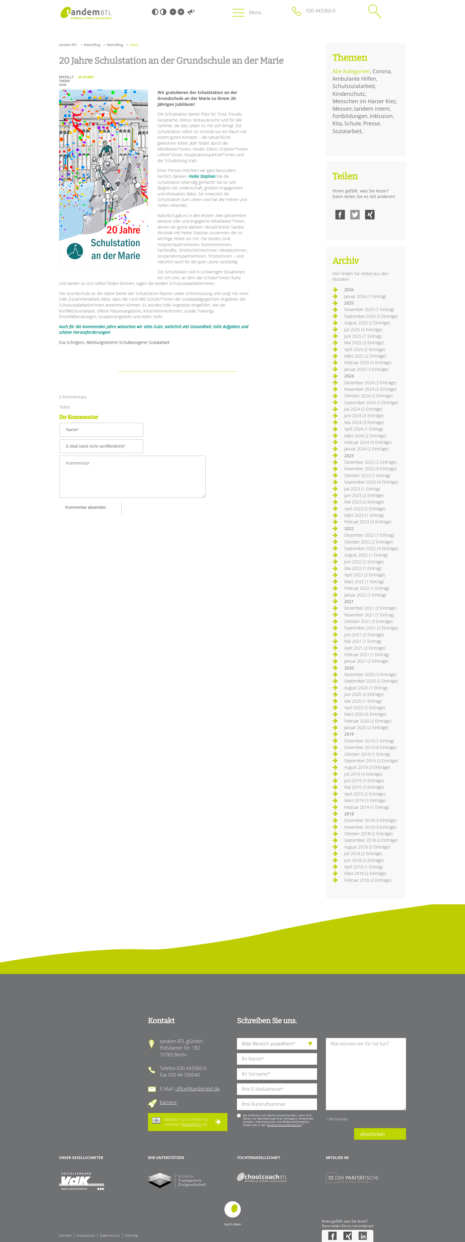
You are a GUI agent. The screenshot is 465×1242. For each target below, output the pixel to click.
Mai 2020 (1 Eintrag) (362, 701)
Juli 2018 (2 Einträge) (363, 853)
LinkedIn (363, 1236)
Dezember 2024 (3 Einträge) (370, 382)
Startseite (86, 13)
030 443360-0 (320, 10)
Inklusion (381, 115)
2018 (349, 814)
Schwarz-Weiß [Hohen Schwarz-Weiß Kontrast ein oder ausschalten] (155, 11)
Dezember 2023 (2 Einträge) (370, 462)
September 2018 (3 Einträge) (371, 840)
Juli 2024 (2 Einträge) (363, 409)
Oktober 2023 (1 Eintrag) (367, 475)
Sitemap (131, 1235)
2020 (349, 668)
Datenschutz (110, 1235)
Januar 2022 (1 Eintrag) (365, 595)
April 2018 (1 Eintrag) (363, 867)
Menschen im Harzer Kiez (364, 101)
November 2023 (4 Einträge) (370, 468)
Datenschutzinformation (284, 1125)
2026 (349, 289)
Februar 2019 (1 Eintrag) (366, 807)
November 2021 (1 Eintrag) (369, 615)
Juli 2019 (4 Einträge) (363, 774)
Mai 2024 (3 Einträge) (364, 422)
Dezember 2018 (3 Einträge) (370, 820)
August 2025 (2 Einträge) (367, 323)
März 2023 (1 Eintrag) (364, 515)
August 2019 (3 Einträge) (367, 767)
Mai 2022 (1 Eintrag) (362, 568)
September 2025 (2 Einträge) (371, 316)
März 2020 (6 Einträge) (365, 714)
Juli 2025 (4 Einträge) (363, 329)
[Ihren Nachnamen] (277, 1059)
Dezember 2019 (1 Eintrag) (369, 741)
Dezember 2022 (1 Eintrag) (369, 535)
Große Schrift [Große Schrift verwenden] (180, 11)
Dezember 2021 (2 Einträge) (370, 608)
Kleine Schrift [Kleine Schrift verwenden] (172, 11)
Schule (352, 123)
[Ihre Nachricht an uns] (366, 1074)
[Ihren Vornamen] (277, 1074)
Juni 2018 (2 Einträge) (364, 860)
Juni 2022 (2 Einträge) (364, 562)
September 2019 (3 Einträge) (371, 760)
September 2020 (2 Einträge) (371, 681)
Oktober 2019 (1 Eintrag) (367, 754)
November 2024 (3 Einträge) (370, 389)
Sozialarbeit (347, 131)
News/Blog (92, 44)
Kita (337, 123)
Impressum (86, 1235)
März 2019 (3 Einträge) (365, 800)
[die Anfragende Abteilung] (277, 1044)
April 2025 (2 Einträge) (364, 349)
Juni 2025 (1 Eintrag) (362, 336)
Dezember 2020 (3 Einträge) (370, 674)
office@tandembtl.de (197, 1088)
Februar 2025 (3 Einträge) (367, 362)
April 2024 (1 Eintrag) (363, 429)
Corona (381, 71)
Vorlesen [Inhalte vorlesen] (191, 11)
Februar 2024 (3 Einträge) (367, 442)
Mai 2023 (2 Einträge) (364, 502)
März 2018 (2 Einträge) (365, 873)
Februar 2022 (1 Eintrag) (366, 588)
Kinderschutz (348, 93)
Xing (370, 214)
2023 (349, 455)
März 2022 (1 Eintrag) (364, 581)
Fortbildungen (349, 115)
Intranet (65, 1235)
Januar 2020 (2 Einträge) (366, 727)
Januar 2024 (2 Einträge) (366, 449)
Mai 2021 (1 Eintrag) (362, 641)
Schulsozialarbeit (353, 86)
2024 (349, 376)
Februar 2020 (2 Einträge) (367, 721)
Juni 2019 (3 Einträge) (364, 780)
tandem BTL (68, 44)
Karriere (168, 1102)
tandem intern (372, 108)
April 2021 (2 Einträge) (364, 648)
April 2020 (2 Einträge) (364, 707)
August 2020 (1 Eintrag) (366, 688)
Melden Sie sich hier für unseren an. (186, 1122)
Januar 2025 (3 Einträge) (366, 369)
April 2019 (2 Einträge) (364, 794)
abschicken (372, 1134)
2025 (349, 303)
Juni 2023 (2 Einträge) (364, 495)
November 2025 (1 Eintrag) (369, 309)
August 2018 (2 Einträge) (367, 847)
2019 (349, 734)
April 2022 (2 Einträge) (364, 575)
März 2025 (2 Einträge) (365, 356)
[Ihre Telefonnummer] (277, 1104)
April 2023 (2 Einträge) (364, 508)
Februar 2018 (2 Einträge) (367, 880)
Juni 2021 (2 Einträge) (364, 634)
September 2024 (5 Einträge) (371, 402)
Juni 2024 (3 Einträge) (364, 415)
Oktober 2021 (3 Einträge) (368, 621)
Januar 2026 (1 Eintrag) (365, 296)
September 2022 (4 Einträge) (371, 548)
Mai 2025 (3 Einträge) (364, 342)
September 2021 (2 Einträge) (371, 628)
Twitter (355, 214)
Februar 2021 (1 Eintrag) (366, 654)
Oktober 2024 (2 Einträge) (368, 395)
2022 (349, 528)
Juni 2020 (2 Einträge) (364, 694)
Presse (371, 123)
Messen (342, 108)
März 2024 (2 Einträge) (365, 436)
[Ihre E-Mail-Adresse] (277, 1089)
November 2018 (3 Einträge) (370, 827)
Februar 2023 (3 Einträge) (367, 521)
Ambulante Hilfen (354, 78)
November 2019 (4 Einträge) (370, 747)
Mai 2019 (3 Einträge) (364, 787)
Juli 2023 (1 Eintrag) (362, 489)
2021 (349, 601)
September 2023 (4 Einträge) (371, 482)
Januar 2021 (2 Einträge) (366, 661)
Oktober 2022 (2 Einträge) (368, 542)
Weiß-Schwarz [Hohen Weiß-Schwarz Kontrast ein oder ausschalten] (163, 11)
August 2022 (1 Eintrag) (366, 555)
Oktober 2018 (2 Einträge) (368, 833)
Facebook (340, 214)
